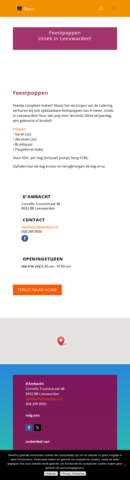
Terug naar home (37, 290)
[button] (62, 341)
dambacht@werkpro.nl (39, 227)
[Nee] (125, 465)
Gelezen (51, 473)
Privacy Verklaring (73, 473)
